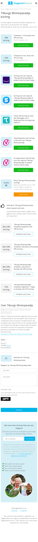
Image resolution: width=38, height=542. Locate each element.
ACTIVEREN (30, 439)
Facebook (14, 510)
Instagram (23, 510)
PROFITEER (23, 194)
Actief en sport (13, 309)
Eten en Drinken (25, 309)
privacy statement (25, 453)
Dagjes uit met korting (11, 9)
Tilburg (8, 345)
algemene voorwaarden (19, 456)
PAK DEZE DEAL (23, 45)
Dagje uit (4, 309)
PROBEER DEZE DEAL (23, 234)
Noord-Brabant (6, 313)
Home (2, 9)
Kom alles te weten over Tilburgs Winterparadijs (16, 334)
